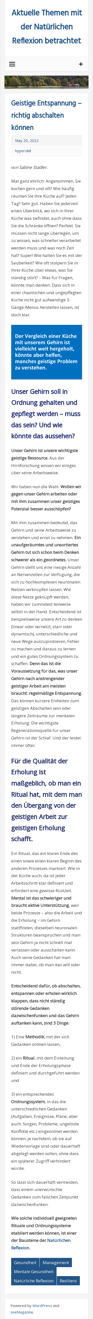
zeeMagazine (21, 1312)
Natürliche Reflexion (34, 1281)
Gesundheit (25, 1262)
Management (56, 1262)
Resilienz (68, 1281)
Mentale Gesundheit (34, 1271)
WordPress (42, 1305)
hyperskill (23, 150)
